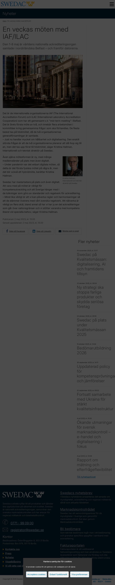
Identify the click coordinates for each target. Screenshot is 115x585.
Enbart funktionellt (58, 574)
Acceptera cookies (36, 574)
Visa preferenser (79, 574)
